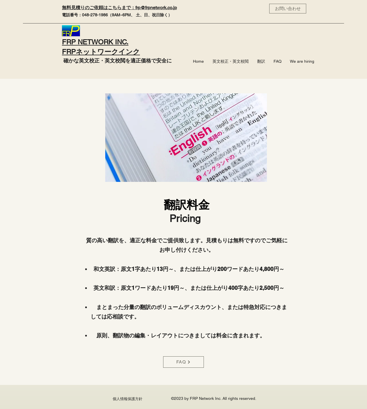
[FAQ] (183, 362)
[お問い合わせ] (287, 8)
